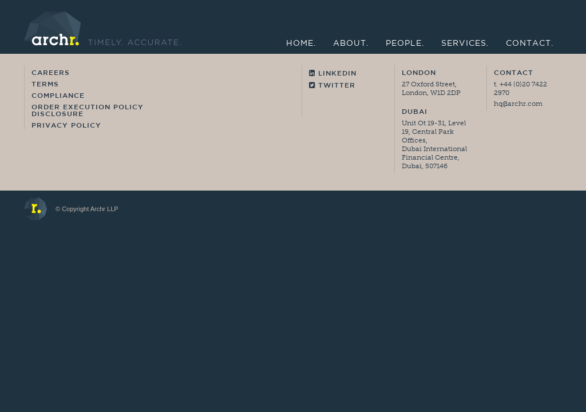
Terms (45, 84)
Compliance (58, 96)
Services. (465, 43)
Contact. (529, 43)
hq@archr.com (518, 104)
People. (405, 43)
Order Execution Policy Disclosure (87, 111)
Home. (301, 43)
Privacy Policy (66, 125)
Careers (50, 73)
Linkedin (333, 73)
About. (351, 43)
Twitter (332, 85)
